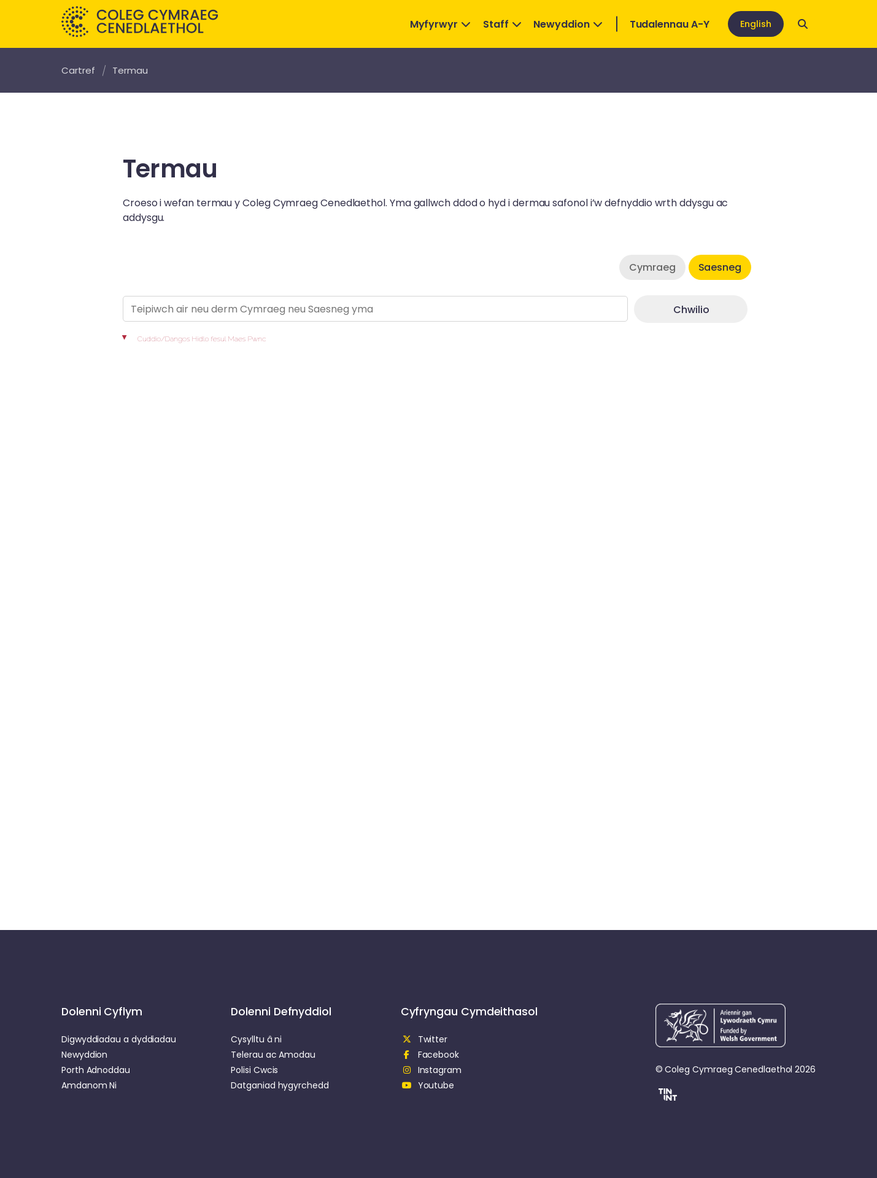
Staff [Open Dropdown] (502, 24)
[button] (666, 1096)
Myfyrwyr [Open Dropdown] (440, 24)
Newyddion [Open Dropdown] (567, 24)
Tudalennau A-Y (669, 24)
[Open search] (803, 24)
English (755, 24)
